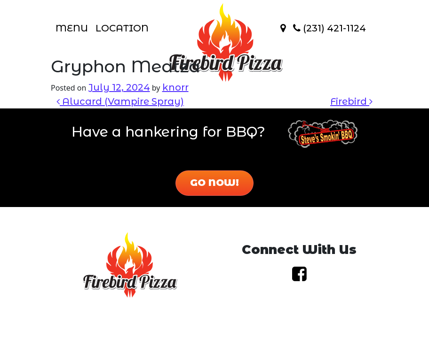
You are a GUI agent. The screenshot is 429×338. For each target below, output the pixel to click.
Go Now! (214, 182)
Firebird (351, 101)
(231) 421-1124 (329, 28)
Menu (72, 28)
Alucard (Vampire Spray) (120, 101)
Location (122, 28)
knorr (175, 87)
